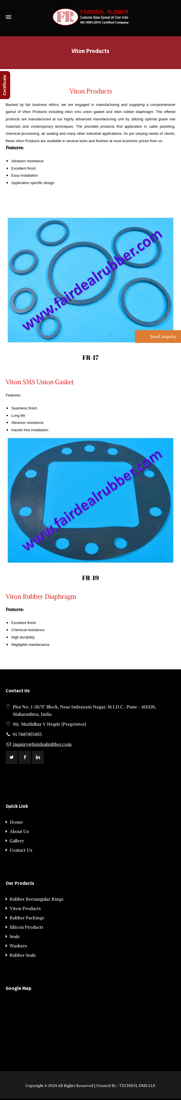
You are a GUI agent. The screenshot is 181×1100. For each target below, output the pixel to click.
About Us (17, 831)
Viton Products (23, 908)
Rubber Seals (21, 955)
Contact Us (19, 850)
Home (14, 822)
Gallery (15, 840)
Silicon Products (24, 927)
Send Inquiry (163, 336)
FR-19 (90, 578)
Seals (13, 936)
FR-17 (90, 357)
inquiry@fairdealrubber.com (39, 744)
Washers (16, 946)
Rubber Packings (25, 917)
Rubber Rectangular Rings (34, 899)
